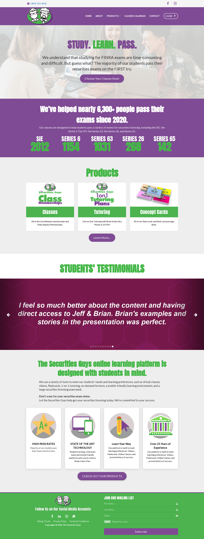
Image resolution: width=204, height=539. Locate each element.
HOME (88, 16)
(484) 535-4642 (38, 3)
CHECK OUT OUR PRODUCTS (102, 476)
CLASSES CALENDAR (134, 16)
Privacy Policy (59, 521)
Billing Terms (44, 521)
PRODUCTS (112, 16)
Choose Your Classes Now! (102, 78)
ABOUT (99, 16)
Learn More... (102, 237)
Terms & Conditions (79, 521)
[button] (15, 314)
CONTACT (154, 16)
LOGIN (170, 16)
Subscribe (141, 531)
